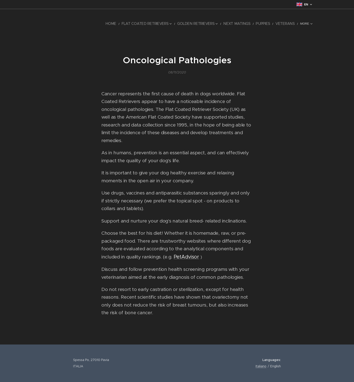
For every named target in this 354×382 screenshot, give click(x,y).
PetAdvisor (186, 257)
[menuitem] (67, 23)
